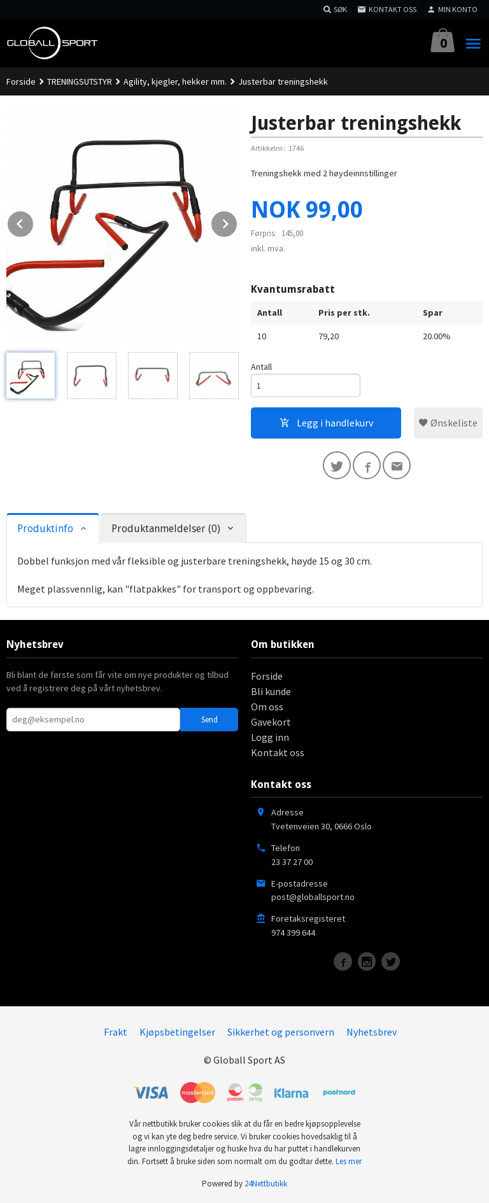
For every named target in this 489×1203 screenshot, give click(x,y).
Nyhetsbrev (371, 1031)
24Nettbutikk (265, 1183)
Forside (21, 81)
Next (237, 221)
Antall (261, 366)
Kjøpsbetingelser (177, 1031)
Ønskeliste (448, 422)
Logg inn (270, 737)
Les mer (349, 1161)
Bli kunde (271, 691)
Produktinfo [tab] (45, 529)
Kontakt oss (277, 752)
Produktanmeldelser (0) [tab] (165, 529)
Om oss (267, 706)
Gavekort (271, 721)
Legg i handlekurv (326, 422)
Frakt (115, 1031)
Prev (33, 221)
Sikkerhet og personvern (280, 1031)
